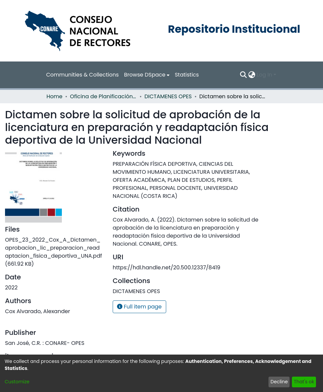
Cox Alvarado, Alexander (37, 311)
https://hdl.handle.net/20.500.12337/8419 (166, 267)
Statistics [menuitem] (187, 75)
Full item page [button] (139, 306)
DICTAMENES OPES (168, 96)
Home (54, 96)
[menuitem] (147, 75)
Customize (17, 381)
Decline (279, 381)
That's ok (304, 381)
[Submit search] (243, 75)
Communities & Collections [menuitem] (82, 75)
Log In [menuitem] (264, 75)
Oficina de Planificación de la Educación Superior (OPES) (103, 96)
